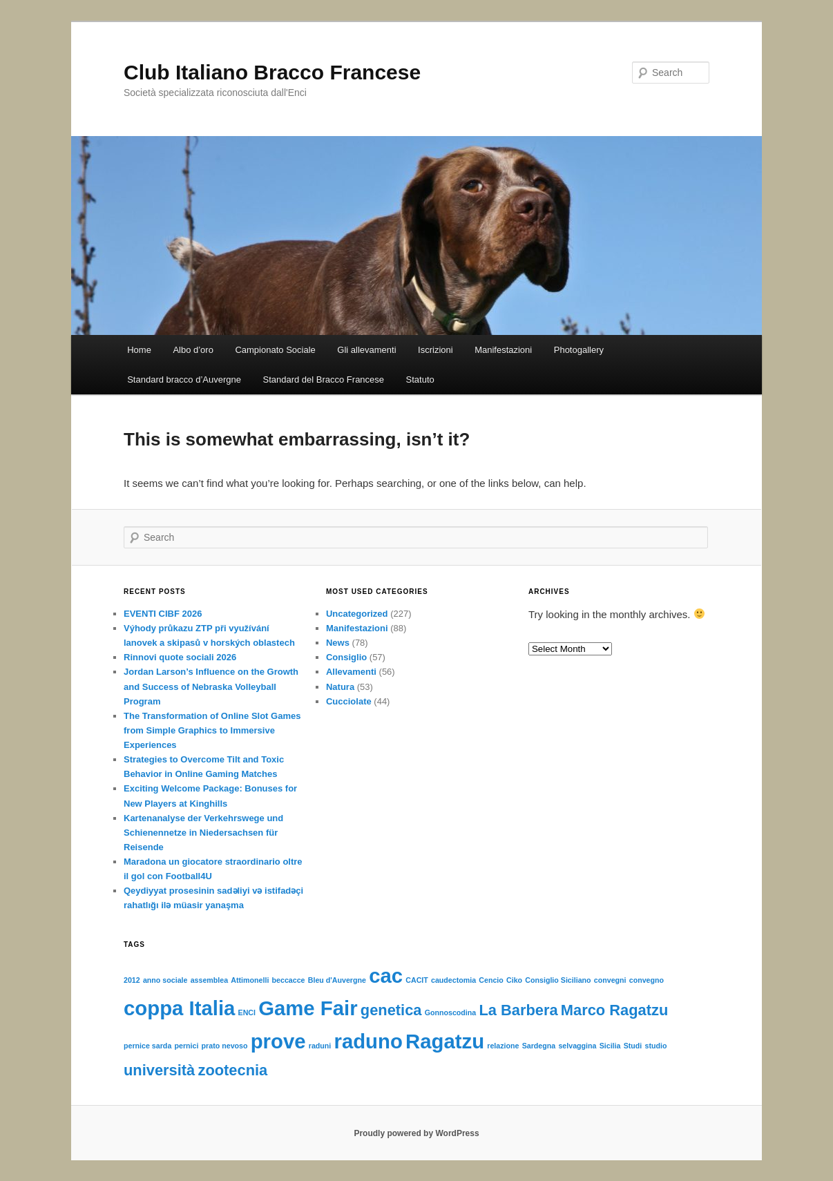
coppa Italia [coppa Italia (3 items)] (179, 1008)
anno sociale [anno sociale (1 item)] (165, 980)
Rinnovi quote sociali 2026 (180, 657)
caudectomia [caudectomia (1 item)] (453, 980)
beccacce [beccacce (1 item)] (288, 980)
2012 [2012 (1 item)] (132, 980)
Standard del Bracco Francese (323, 379)
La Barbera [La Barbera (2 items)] (518, 1010)
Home (139, 350)
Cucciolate (349, 701)
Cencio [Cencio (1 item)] (491, 980)
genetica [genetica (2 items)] (391, 1010)
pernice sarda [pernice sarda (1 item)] (147, 1045)
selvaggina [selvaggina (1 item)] (577, 1045)
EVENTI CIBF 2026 (163, 613)
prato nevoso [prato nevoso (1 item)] (225, 1045)
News (338, 642)
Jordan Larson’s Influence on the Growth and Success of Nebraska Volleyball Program (211, 686)
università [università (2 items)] (159, 1070)
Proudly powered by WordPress (416, 1133)
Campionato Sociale (275, 350)
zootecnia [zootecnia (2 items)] (232, 1070)
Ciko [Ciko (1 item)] (514, 980)
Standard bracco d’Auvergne (184, 379)
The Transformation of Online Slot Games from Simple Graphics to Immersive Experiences (212, 730)
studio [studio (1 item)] (655, 1045)
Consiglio (346, 657)
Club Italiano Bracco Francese (272, 72)
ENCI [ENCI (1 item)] (247, 1012)
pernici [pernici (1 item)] (186, 1045)
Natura (340, 687)
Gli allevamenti (366, 350)
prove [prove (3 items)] (278, 1041)
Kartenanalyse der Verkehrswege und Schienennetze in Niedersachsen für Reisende (203, 832)
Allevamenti (351, 671)
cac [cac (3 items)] (386, 975)
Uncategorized (357, 613)
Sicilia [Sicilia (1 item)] (610, 1045)
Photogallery (579, 350)
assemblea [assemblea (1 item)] (210, 980)
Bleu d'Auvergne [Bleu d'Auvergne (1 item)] (337, 980)
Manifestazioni (503, 350)
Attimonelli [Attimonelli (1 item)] (250, 980)
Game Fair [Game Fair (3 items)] (307, 1008)
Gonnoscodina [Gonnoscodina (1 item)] (451, 1012)
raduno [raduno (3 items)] (368, 1041)
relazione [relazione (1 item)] (503, 1045)
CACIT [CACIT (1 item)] (416, 980)
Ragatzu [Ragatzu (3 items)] (444, 1041)
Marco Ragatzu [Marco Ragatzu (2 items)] (614, 1010)
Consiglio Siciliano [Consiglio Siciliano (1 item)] (558, 980)
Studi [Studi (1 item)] (633, 1045)
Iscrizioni (435, 350)
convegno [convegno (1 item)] (646, 980)
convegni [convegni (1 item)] (610, 980)
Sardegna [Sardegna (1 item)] (539, 1045)
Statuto (420, 379)
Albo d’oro (193, 350)
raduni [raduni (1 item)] (320, 1045)
